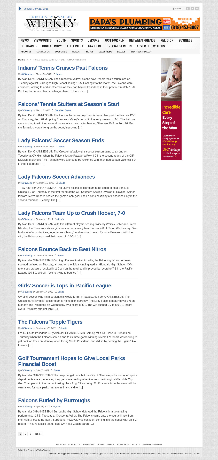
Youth (61, 40)
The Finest (75, 46)
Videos (76, 52)
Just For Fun (114, 40)
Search (177, 8)
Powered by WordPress (172, 454)
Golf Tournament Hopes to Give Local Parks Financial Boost (71, 361)
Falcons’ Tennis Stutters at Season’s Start (68, 104)
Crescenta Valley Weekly (38, 450)
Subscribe (61, 52)
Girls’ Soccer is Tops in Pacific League (64, 285)
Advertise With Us (151, 46)
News (25, 40)
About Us (26, 52)
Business (185, 40)
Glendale (59, 110)
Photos (89, 52)
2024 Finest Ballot (141, 52)
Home (21, 59)
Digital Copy (52, 46)
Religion (167, 40)
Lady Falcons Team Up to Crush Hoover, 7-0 (71, 213)
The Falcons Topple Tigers (50, 322)
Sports (77, 40)
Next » (38, 434)
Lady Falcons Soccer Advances (56, 177)
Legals (121, 52)
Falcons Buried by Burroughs (54, 400)
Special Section (119, 46)
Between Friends (142, 40)
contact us (111, 454)
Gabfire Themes (192, 454)
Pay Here (95, 46)
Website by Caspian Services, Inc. (145, 454)
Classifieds (105, 52)
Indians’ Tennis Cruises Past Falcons (63, 68)
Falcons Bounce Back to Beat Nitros (62, 249)
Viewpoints (43, 40)
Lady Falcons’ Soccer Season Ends (61, 140)
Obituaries (29, 46)
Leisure (93, 40)
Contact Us (43, 52)
